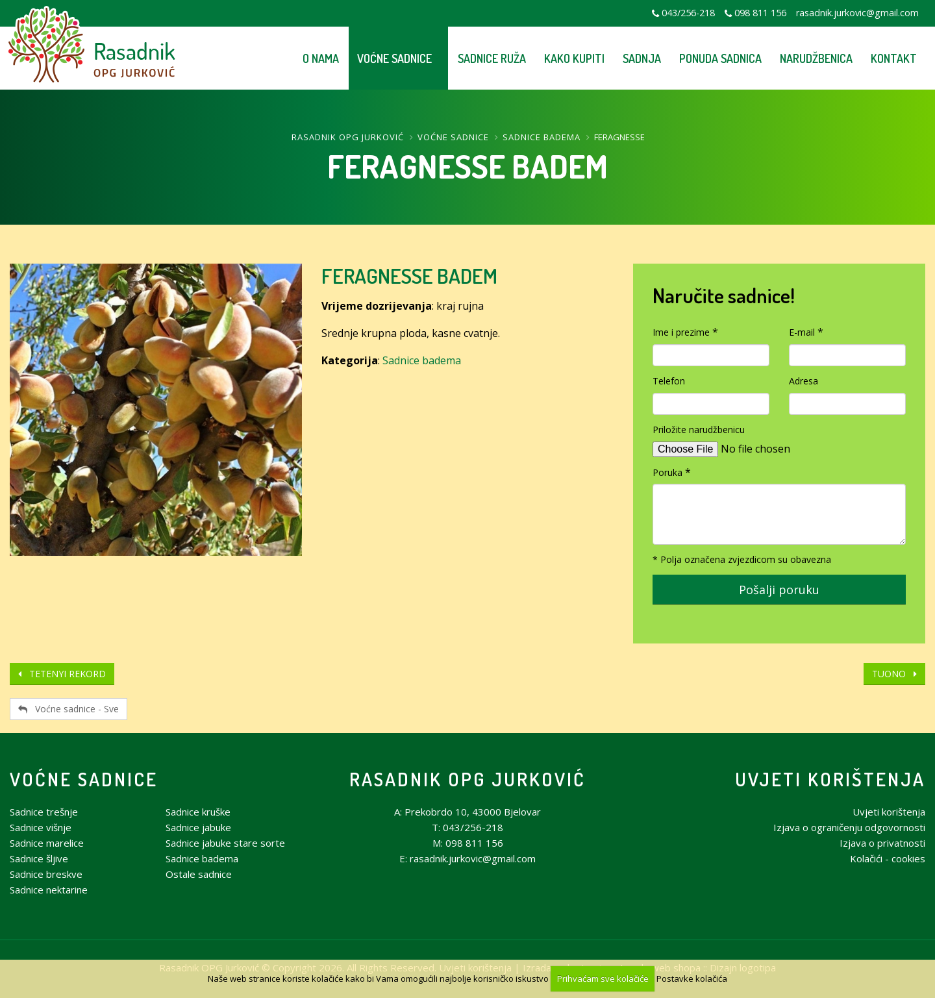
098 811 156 (760, 12)
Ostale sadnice (199, 873)
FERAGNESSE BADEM (409, 275)
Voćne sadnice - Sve (68, 709)
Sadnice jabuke (198, 827)
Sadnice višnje (40, 827)
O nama (321, 58)
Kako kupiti (574, 58)
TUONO (894, 673)
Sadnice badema (541, 137)
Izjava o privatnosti (882, 842)
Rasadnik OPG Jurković (348, 137)
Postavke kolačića (691, 978)
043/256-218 (688, 12)
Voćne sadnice (394, 58)
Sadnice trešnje (44, 811)
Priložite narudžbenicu (699, 429)
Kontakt (894, 58)
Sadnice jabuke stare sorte (225, 842)
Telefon (669, 381)
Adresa (803, 381)
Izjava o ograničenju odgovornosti (849, 827)
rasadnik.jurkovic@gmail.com (857, 12)
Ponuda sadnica (720, 58)
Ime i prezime (681, 332)
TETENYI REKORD (62, 673)
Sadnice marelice (47, 842)
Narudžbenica (816, 58)
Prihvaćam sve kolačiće (603, 978)
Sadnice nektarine (49, 889)
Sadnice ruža (492, 58)
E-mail (802, 332)
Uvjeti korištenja (830, 779)
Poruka (667, 472)
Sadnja (642, 58)
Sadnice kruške (198, 811)
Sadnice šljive (39, 858)
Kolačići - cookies (887, 858)
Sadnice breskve (46, 873)
